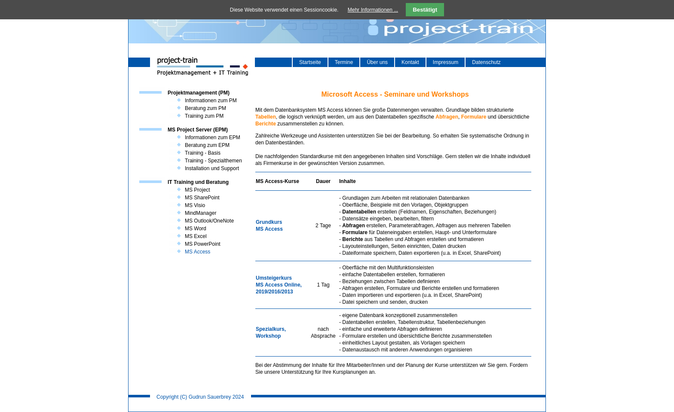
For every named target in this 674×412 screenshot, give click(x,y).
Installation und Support (212, 168)
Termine (344, 62)
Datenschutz (486, 62)
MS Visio (195, 205)
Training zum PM (204, 116)
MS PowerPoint (203, 244)
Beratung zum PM (205, 108)
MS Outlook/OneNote (209, 221)
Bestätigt (425, 9)
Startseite (310, 62)
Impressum (445, 62)
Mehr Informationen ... (373, 10)
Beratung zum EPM (207, 145)
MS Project (197, 190)
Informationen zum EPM (212, 137)
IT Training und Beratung (198, 182)
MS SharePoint (202, 198)
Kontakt (410, 62)
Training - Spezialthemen (213, 161)
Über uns (377, 62)
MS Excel (196, 236)
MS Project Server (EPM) (198, 130)
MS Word (195, 229)
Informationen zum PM (211, 101)
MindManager (200, 213)
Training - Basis (203, 153)
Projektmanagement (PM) (199, 93)
